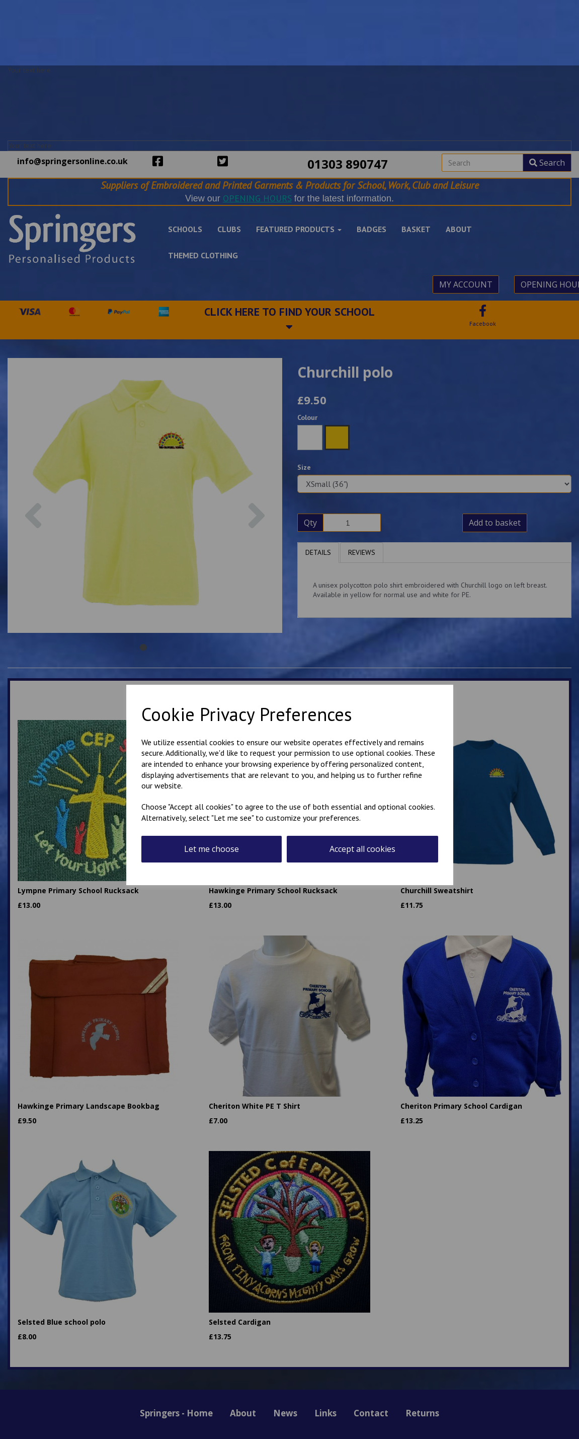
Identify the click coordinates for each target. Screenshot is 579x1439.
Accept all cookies (362, 848)
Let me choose (211, 848)
